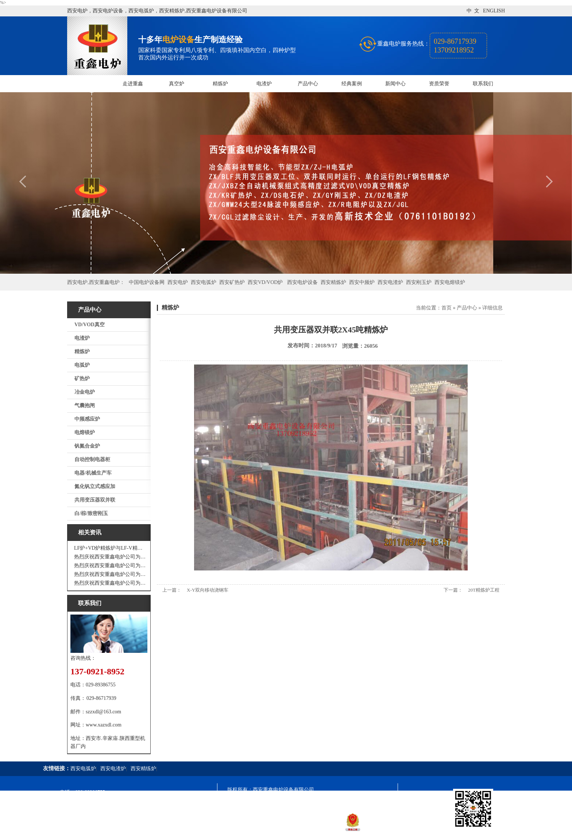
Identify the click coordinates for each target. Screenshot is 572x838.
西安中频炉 (362, 282)
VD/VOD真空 (89, 324)
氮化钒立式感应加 (94, 486)
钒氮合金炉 (87, 446)
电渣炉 (264, 83)
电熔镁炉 (84, 432)
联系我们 (483, 83)
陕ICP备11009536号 (279, 803)
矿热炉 (82, 378)
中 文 (473, 10)
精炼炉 (220, 83)
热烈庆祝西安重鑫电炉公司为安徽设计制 (110, 583)
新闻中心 (395, 83)
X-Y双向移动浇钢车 (207, 590)
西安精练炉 (143, 768)
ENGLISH (494, 10)
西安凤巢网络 (268, 829)
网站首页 (89, 83)
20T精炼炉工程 (483, 590)
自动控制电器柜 (92, 459)
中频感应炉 (87, 419)
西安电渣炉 (390, 282)
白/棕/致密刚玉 (91, 513)
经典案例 (351, 83)
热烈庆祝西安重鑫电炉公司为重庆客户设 (110, 574)
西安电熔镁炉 (449, 282)
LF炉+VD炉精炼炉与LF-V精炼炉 (110, 548)
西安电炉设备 (302, 282)
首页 (446, 308)
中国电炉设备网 (147, 282)
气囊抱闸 (84, 405)
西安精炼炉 (333, 282)
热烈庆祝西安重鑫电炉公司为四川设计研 (110, 565)
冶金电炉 (84, 392)
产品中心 (308, 83)
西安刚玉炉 (419, 282)
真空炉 (176, 83)
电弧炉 (82, 365)
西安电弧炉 (203, 282)
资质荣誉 (439, 83)
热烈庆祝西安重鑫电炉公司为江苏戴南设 (110, 557)
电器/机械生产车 (93, 473)
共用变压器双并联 (94, 500)
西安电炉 (177, 282)
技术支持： (240, 829)
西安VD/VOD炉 (265, 282)
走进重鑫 (133, 83)
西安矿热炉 (232, 282)
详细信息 (492, 308)
